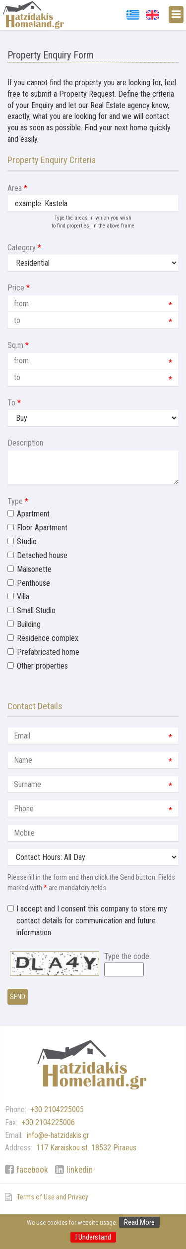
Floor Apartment (42, 527)
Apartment (33, 513)
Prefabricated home (48, 652)
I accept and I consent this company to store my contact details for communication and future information (91, 920)
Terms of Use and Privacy (52, 1197)
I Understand (93, 1237)
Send (17, 997)
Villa (23, 596)
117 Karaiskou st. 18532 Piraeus (86, 1147)
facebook (32, 1170)
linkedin (79, 1170)
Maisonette (34, 569)
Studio (27, 541)
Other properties (42, 666)
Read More (139, 1222)
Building (29, 624)
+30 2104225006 (48, 1122)
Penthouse (33, 583)
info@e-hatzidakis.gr (58, 1135)
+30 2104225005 (57, 1109)
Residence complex (47, 638)
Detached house (42, 555)
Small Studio (36, 610)
